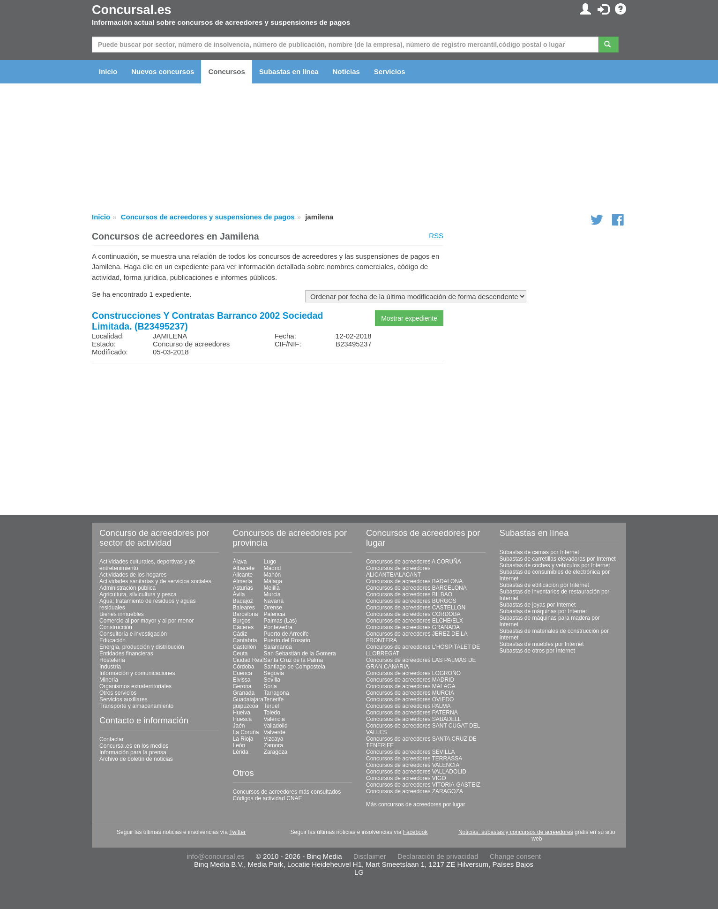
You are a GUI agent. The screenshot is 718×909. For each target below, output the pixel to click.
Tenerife (274, 699)
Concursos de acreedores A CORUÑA (413, 561)
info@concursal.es (216, 856)
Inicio (108, 71)
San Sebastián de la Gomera (300, 653)
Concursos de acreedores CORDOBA (413, 614)
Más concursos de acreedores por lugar (415, 804)
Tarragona (276, 693)
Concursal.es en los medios (133, 746)
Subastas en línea (289, 71)
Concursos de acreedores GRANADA (413, 627)
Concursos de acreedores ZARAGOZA (414, 791)
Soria (270, 686)
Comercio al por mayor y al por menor (146, 620)
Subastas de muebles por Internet (542, 644)
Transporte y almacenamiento (136, 706)
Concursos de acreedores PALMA (408, 706)
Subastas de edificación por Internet (544, 585)
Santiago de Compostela (294, 666)
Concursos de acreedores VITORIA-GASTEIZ (423, 784)
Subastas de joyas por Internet (538, 604)
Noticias (345, 71)
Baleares (244, 607)
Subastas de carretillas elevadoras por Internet (558, 559)
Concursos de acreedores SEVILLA (410, 752)
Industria (110, 666)
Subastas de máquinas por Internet (543, 611)
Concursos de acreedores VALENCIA (412, 765)
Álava (240, 561)
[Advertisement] (267, 436)
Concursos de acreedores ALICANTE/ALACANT (398, 571)
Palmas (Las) (280, 620)
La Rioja (243, 739)
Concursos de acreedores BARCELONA (416, 588)
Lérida (240, 752)
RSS (436, 236)
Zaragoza (276, 752)
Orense (273, 607)
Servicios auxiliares (123, 699)
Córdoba (243, 666)
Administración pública (127, 588)
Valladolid (276, 725)
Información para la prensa (132, 752)
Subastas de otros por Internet (537, 650)
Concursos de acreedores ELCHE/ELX (414, 620)
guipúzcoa (246, 706)
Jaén (239, 725)
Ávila (239, 594)
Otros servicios (117, 693)
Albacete (244, 568)
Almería (242, 581)
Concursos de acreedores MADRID (410, 679)
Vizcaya (274, 739)
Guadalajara (248, 699)
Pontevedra (278, 627)
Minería (108, 679)
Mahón (272, 574)
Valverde (274, 732)
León (239, 745)
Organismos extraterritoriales (135, 686)
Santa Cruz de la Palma (293, 660)
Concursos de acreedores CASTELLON (415, 607)
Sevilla (272, 679)
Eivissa (242, 679)
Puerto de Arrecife (286, 634)
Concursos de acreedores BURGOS (411, 601)
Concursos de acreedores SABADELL (413, 719)
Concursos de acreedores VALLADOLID (416, 771)
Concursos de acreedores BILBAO (409, 594)
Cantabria (245, 640)
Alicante (243, 574)
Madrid (272, 568)
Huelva (241, 712)
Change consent (515, 856)
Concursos (226, 71)
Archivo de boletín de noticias (136, 759)
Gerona (242, 686)
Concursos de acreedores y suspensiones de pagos (208, 217)
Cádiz (240, 634)
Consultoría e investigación (133, 634)
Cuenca (242, 673)
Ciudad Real (248, 660)
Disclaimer (369, 856)
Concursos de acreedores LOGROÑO (413, 673)
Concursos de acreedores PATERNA (412, 712)
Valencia (274, 719)
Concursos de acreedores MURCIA (410, 693)
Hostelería (112, 660)
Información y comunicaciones (137, 673)
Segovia (274, 673)
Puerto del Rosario (287, 640)
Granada (244, 693)
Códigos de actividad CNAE (267, 798)
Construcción (115, 627)
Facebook (415, 832)
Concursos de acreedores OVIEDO (410, 699)
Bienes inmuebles (121, 614)
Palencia (274, 614)
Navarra (274, 601)
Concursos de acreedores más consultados (287, 792)
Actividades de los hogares (132, 574)
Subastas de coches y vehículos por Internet (555, 565)
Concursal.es (132, 10)
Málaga (273, 581)
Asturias (243, 588)
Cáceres (243, 627)
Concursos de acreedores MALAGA (411, 686)
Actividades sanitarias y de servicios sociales (155, 581)
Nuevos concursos (162, 71)
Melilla (272, 588)
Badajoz (243, 601)
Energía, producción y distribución (141, 647)
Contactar (111, 739)
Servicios (389, 71)
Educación (112, 640)
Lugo (270, 561)
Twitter (237, 832)
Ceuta (240, 653)
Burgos (242, 620)
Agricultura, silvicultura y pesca (138, 594)
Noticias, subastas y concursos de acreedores (515, 832)
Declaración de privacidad (438, 856)
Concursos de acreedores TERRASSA (414, 758)
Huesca (242, 719)
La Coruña (246, 732)
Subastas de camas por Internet (539, 552)
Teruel (271, 706)
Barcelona (245, 614)
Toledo (272, 712)
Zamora (273, 745)
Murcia (272, 594)
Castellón (244, 647)
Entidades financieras (126, 653)
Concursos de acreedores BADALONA (414, 581)
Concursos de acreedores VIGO (406, 778)
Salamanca (278, 647)
